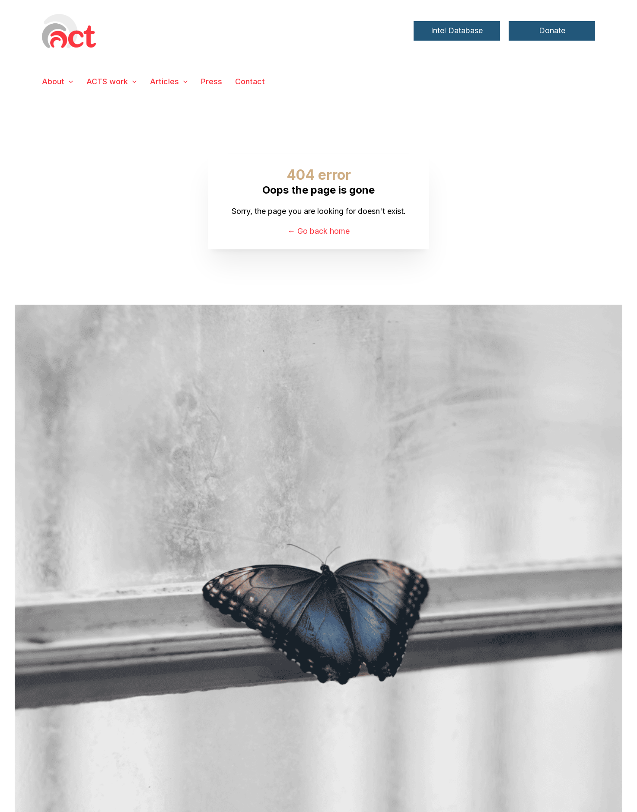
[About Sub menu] (70, 81)
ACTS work (107, 81)
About (53, 81)
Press (211, 81)
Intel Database (457, 30)
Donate (552, 30)
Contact (250, 81)
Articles (164, 81)
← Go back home (318, 231)
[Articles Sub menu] (185, 81)
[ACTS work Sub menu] (134, 81)
